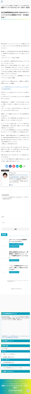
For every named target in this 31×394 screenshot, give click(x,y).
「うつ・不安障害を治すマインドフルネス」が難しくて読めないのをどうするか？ (18, 267)
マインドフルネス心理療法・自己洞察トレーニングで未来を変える (15, 383)
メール (3, 222)
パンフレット (15, 381)
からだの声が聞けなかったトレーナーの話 (12, 367)
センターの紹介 (8, 381)
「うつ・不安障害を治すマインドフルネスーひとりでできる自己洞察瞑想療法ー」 (18, 176)
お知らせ (4, 351)
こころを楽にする (6, 359)
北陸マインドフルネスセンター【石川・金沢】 (15, 7)
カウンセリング (23, 381)
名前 (3, 216)
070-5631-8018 (15, 391)
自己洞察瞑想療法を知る (8, 362)
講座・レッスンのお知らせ (9, 354)
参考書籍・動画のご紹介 (8, 357)
